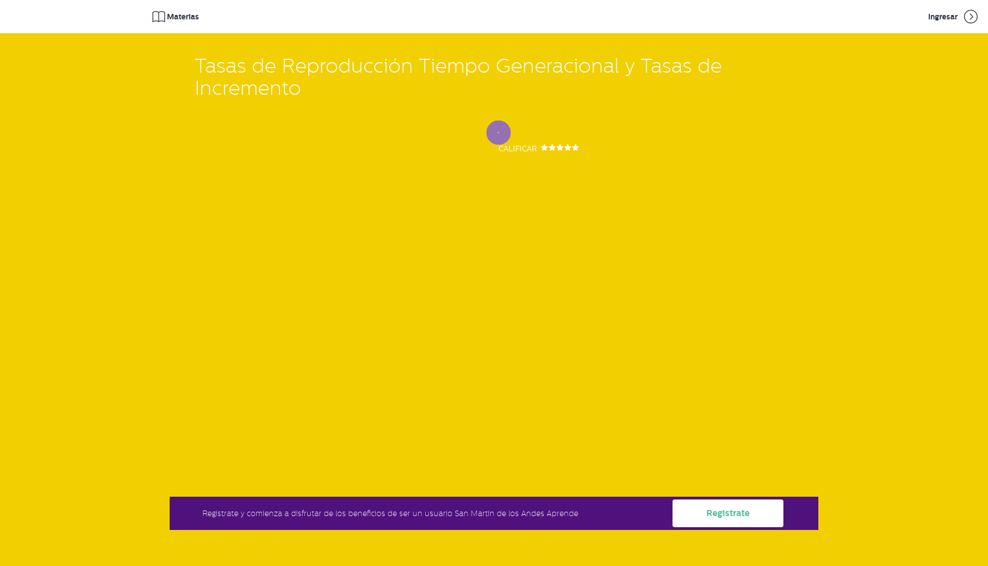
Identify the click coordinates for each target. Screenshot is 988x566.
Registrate (728, 513)
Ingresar (954, 17)
